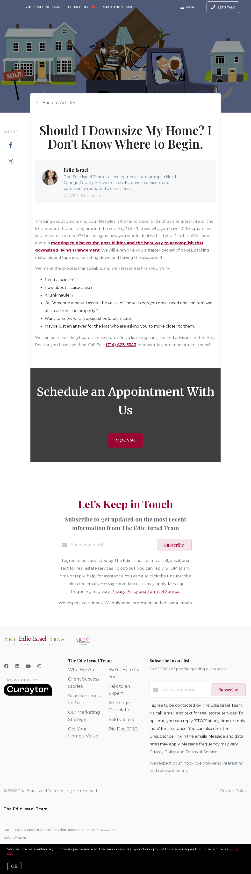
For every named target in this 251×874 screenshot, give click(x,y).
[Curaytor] (28, 694)
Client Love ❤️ (82, 7)
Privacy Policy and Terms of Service (145, 591)
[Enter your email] (112, 545)
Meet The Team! (117, 7)
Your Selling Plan (43, 7)
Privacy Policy (233, 791)
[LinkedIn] (17, 666)
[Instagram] (39, 666)
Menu (187, 7)
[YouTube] (28, 666)
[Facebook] (6, 666)
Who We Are (82, 669)
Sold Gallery (122, 719)
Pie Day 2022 (123, 729)
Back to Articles (59, 102)
